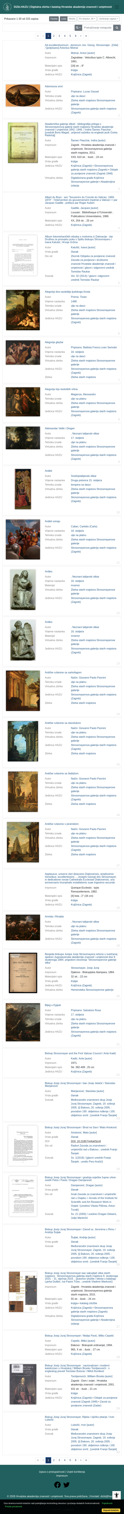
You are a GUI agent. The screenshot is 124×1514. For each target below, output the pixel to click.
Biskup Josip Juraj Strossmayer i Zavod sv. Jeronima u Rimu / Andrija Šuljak (80, 1231)
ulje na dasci (78, 96)
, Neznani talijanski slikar (85, 433)
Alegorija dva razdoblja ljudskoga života (67, 291)
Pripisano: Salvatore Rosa (86, 1010)
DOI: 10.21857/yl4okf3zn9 (86, 1141)
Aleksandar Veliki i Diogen (60, 428)
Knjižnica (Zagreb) (81, 74)
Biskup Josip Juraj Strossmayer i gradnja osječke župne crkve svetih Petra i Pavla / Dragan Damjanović (80, 1179)
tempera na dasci (81, 484)
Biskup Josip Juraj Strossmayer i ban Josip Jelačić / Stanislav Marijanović (80, 1084)
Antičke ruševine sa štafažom (61, 773)
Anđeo (48, 571)
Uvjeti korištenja (76, 1471)
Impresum (62, 1475)
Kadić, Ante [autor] (81, 1058)
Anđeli (48, 470)
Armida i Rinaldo (54, 916)
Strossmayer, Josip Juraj (85, 967)
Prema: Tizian (79, 297)
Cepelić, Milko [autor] (83, 1340)
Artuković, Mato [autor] (84, 1132)
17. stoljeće (77, 438)
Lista (63, 18)
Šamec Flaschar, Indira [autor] (88, 140)
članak (74, 251)
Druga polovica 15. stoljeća (86, 480)
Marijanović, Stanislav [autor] (87, 1091)
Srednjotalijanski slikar (83, 476)
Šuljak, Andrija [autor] (83, 1237)
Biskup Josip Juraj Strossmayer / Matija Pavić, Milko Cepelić (79, 1335)
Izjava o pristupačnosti (52, 1471)
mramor (75, 585)
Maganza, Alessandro (83, 394)
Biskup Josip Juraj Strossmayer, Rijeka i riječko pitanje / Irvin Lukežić (79, 1418)
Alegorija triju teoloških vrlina (61, 389)
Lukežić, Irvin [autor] (82, 1424)
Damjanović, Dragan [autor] (86, 1185)
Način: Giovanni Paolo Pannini (88, 677)
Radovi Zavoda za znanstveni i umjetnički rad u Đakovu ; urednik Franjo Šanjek (94, 1149)
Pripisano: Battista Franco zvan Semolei (94, 347)
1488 (74, 301)
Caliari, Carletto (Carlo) (84, 526)
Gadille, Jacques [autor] (84, 208)
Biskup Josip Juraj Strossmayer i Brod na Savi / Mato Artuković (81, 1127)
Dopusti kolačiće (111, 1510)
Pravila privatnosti (13, 1506)
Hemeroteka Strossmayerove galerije (92, 989)
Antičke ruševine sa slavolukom (63, 723)
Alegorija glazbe (54, 342)
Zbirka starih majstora (83, 377)
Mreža (72, 18)
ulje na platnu (78, 398)
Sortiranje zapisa (107, 18)
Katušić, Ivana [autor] (83, 247)
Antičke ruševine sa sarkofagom (63, 672)
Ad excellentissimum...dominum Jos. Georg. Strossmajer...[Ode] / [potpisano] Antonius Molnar (81, 46)
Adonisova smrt (54, 86)
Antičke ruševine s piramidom (62, 824)
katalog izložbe (88, 1303)
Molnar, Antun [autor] (83, 53)
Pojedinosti (107, 1503)
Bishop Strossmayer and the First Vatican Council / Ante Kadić (80, 1053)
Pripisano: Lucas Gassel (85, 91)
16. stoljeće (77, 352)
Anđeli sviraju (52, 521)
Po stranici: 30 (86, 18)
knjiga (74, 70)
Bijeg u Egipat (53, 1005)
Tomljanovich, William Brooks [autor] (91, 1376)
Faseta (54, 18)
